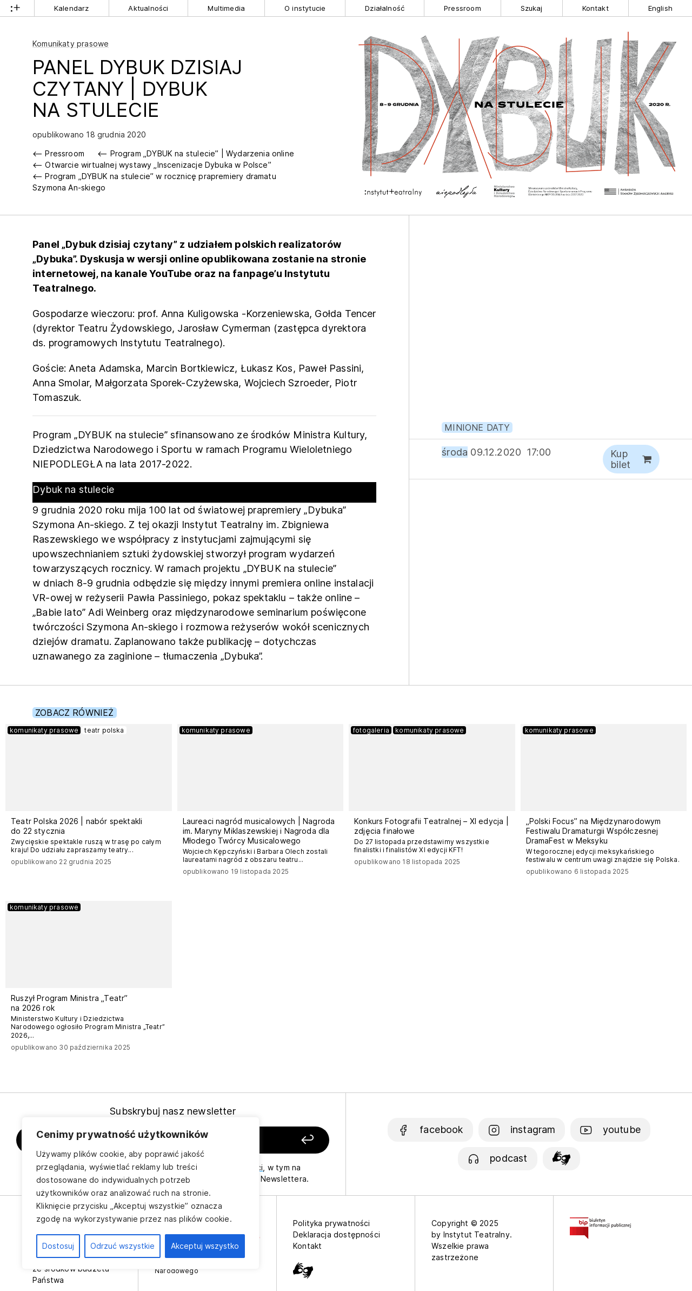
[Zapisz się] (271, 1140)
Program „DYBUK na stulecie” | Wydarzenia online (202, 153)
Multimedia (226, 8)
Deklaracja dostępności (336, 1234)
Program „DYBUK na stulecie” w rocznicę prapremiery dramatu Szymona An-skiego (154, 182)
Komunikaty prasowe (70, 43)
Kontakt (595, 8)
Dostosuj (58, 1245)
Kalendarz (71, 8)
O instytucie (304, 8)
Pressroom (462, 8)
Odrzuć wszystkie (122, 1245)
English (660, 8)
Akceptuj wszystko (205, 1245)
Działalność (384, 8)
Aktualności (148, 8)
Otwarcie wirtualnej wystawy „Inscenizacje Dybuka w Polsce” (158, 164)
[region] (141, 1193)
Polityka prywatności (331, 1223)
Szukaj (532, 8)
